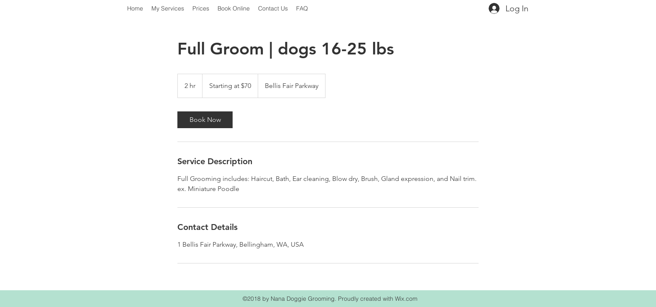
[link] (205, 119)
